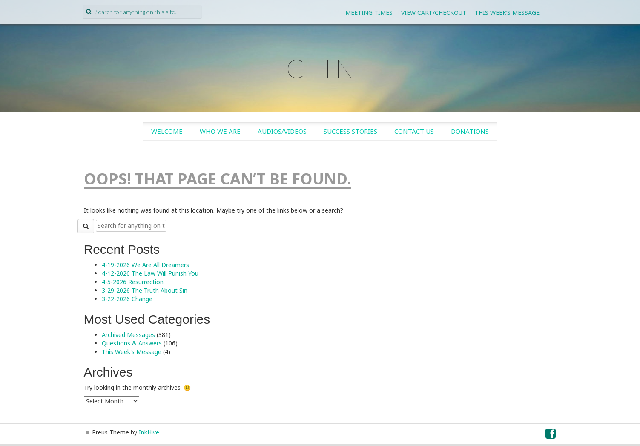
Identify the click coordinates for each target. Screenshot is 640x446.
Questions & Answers (132, 343)
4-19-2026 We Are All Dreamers (145, 265)
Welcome (167, 131)
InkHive (149, 432)
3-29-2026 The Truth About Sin (144, 290)
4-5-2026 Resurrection (133, 282)
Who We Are (220, 131)
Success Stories (350, 131)
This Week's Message (131, 352)
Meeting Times (369, 13)
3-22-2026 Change (127, 299)
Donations (470, 131)
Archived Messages (128, 335)
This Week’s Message (507, 13)
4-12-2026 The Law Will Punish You (150, 273)
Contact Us (414, 131)
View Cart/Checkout (433, 13)
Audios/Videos (282, 131)
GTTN (320, 68)
